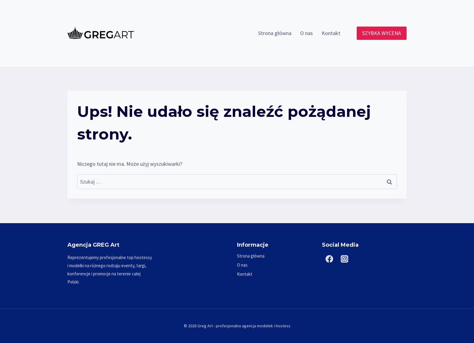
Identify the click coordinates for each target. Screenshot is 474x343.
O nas (306, 33)
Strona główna (274, 33)
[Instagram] (344, 259)
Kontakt (331, 33)
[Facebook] (329, 259)
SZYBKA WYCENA (381, 33)
